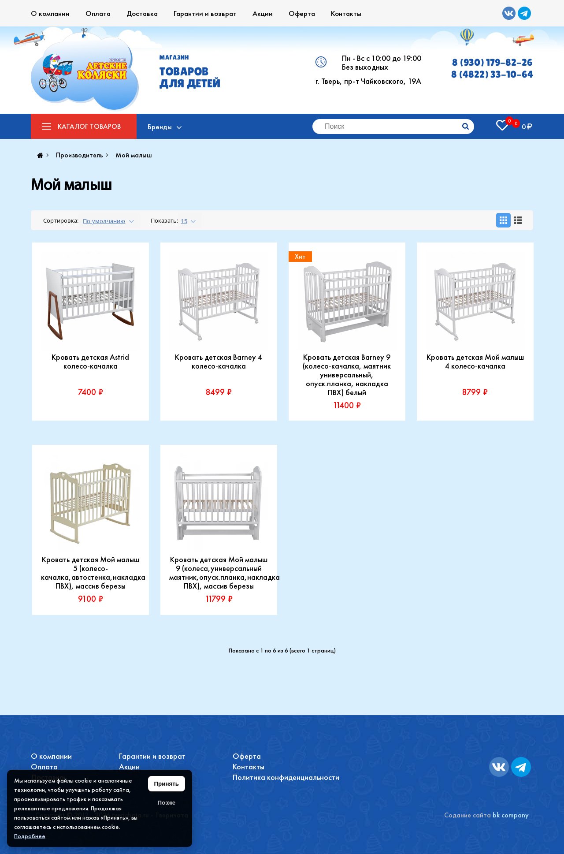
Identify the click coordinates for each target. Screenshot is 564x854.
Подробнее (29, 836)
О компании (50, 13)
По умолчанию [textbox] (104, 221)
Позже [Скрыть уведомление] (166, 802)
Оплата (98, 13)
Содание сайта (467, 815)
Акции (262, 13)
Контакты (346, 13)
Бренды (160, 126)
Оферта (302, 13)
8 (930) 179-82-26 (492, 62)
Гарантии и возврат (205, 13)
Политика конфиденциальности (286, 777)
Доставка (142, 13)
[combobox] (109, 220)
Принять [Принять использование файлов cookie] (166, 783)
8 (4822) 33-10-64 (492, 74)
